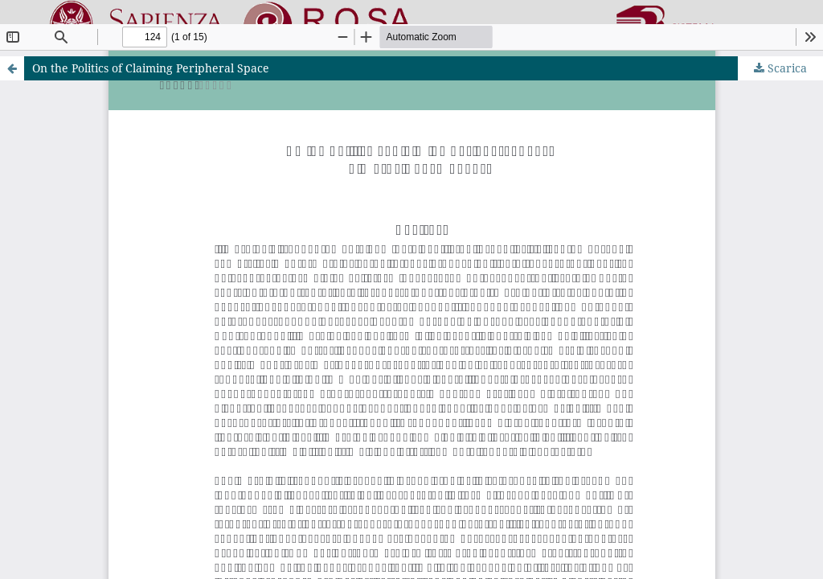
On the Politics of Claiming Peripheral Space (150, 68)
